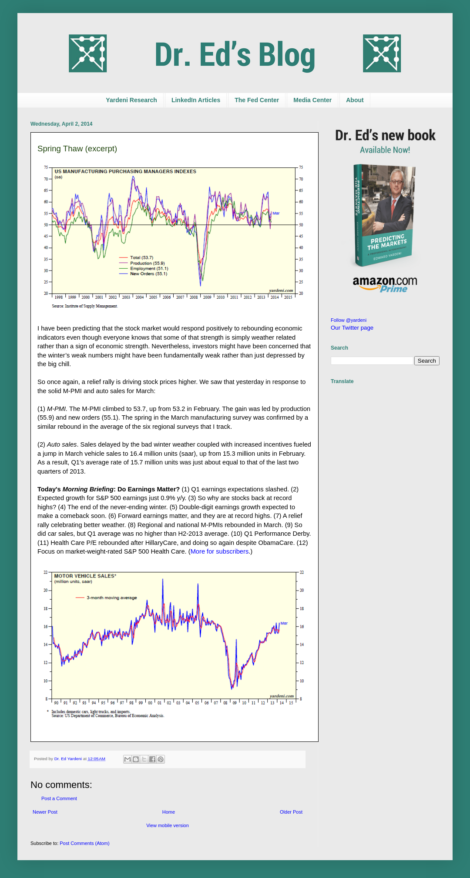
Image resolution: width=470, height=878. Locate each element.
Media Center (312, 100)
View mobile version (167, 825)
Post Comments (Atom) (84, 843)
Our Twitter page (352, 327)
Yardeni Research (131, 100)
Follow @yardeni (348, 320)
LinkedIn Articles (195, 100)
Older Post (291, 812)
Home (168, 812)
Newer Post (45, 812)
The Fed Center (257, 100)
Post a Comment (59, 798)
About (354, 100)
